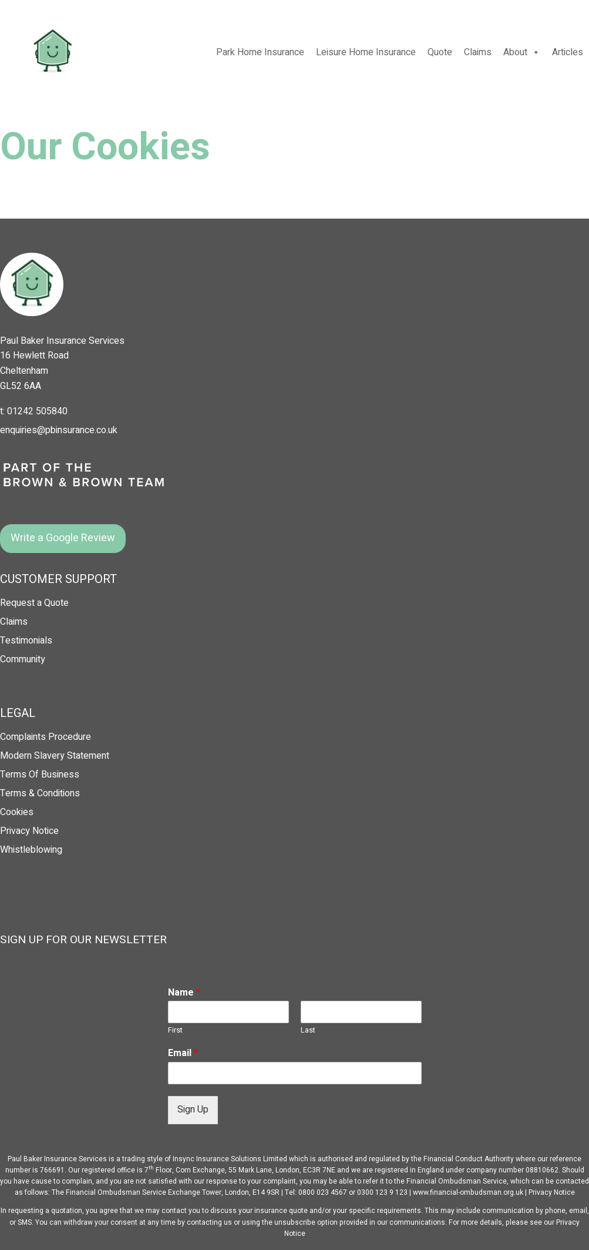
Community (22, 659)
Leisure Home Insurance (366, 52)
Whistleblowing (31, 850)
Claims (478, 52)
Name (184, 993)
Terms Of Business (39, 775)
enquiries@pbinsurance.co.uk (58, 430)
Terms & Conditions (40, 793)
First (175, 1030)
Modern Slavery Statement (54, 756)
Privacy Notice (29, 831)
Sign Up (192, 1109)
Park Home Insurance (260, 52)
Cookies (16, 812)
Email (183, 1053)
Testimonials (26, 641)
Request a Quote (34, 603)
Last (308, 1030)
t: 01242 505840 (34, 411)
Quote (440, 52)
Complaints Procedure (45, 737)
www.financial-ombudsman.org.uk (468, 1192)
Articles (567, 52)
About (521, 52)
